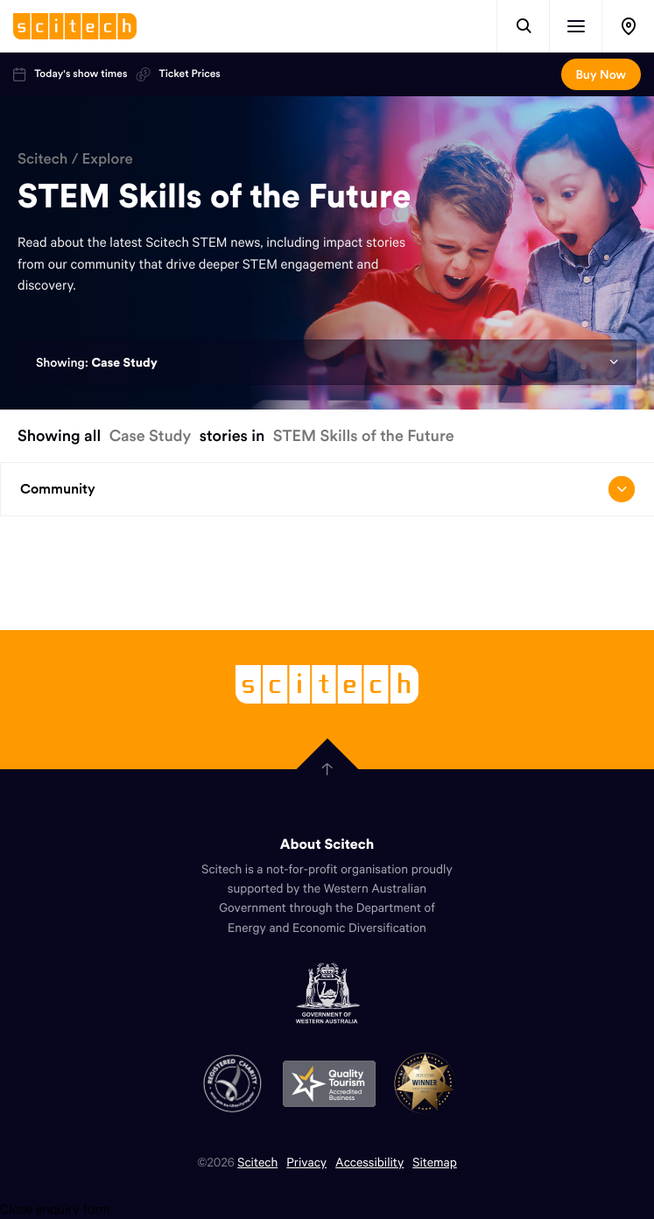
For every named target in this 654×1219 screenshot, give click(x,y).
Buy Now (601, 74)
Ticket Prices (178, 74)
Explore (107, 158)
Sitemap (434, 1161)
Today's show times (70, 74)
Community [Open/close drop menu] (327, 489)
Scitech (43, 158)
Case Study (124, 362)
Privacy (306, 1161)
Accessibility (369, 1161)
